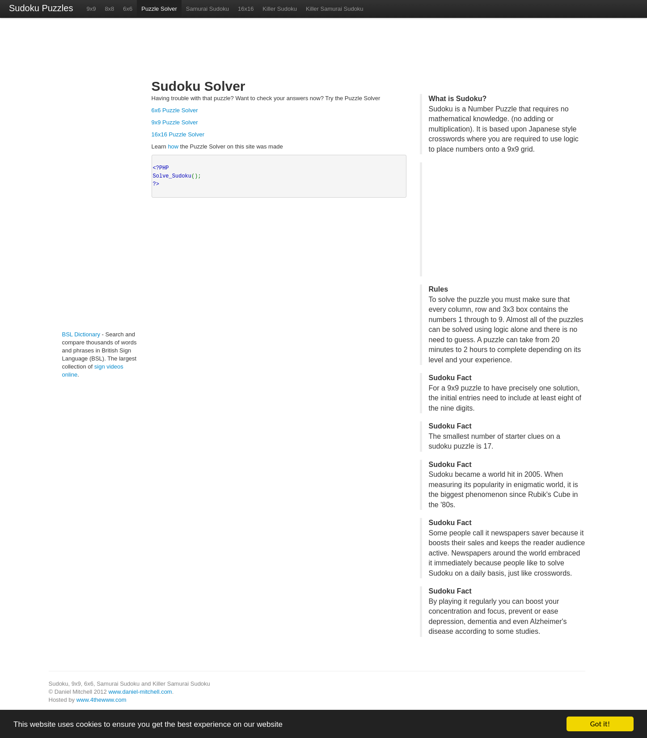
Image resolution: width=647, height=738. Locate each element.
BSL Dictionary (81, 334)
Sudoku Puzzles (41, 8)
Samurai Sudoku (207, 8)
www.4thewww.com (101, 699)
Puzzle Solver (159, 8)
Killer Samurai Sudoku (335, 8)
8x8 (109, 8)
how (173, 146)
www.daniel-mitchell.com (140, 691)
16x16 (246, 8)
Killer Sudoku (279, 8)
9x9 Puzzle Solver (175, 122)
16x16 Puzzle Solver (178, 134)
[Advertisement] (89, 178)
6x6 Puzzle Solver (175, 110)
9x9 (91, 8)
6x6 (127, 8)
